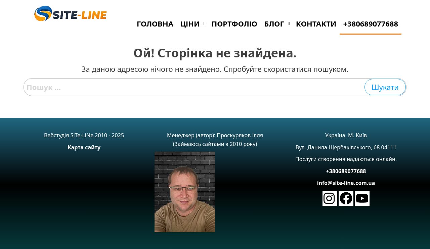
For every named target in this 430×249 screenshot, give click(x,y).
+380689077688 (346, 171)
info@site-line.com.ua (346, 183)
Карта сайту (84, 147)
